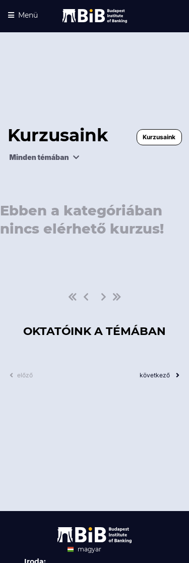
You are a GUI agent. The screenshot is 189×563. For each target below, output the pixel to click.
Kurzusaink (159, 137)
